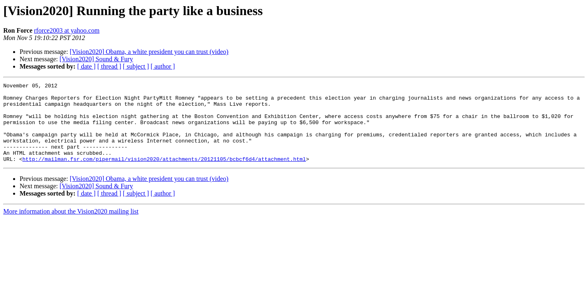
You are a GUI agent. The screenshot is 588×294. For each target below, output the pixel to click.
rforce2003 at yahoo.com (66, 30)
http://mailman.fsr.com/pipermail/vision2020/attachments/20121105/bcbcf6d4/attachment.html (164, 174)
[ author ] (163, 66)
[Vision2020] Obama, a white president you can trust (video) (149, 51)
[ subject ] (136, 66)
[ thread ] (109, 66)
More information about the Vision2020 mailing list (70, 227)
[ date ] (86, 66)
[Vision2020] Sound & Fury (96, 59)
